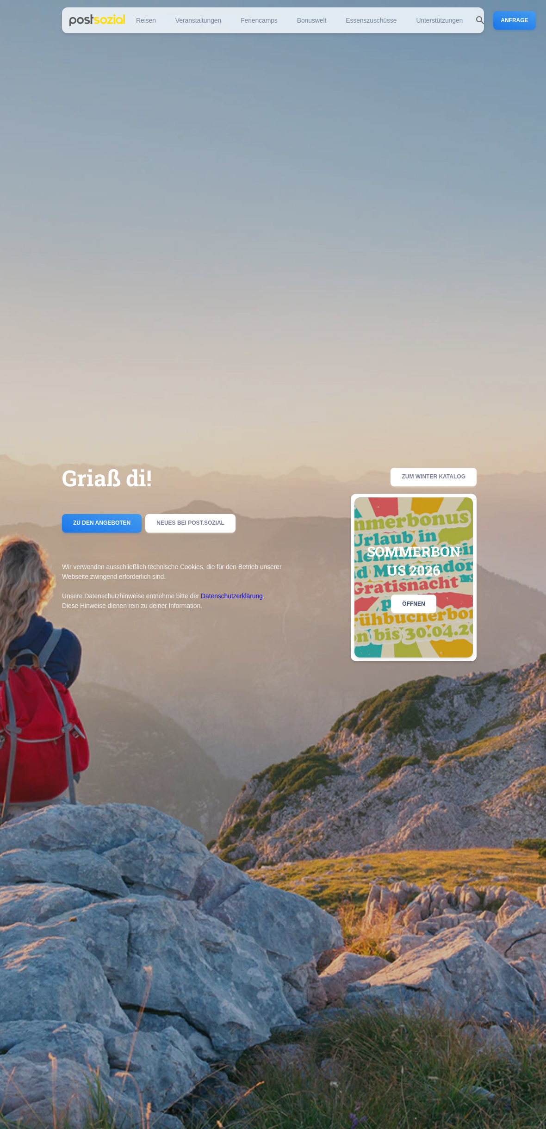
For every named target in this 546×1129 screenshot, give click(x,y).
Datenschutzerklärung (232, 596)
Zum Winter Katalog (434, 477)
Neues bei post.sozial (190, 523)
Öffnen (413, 604)
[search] (480, 20)
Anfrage (514, 20)
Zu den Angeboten (102, 523)
